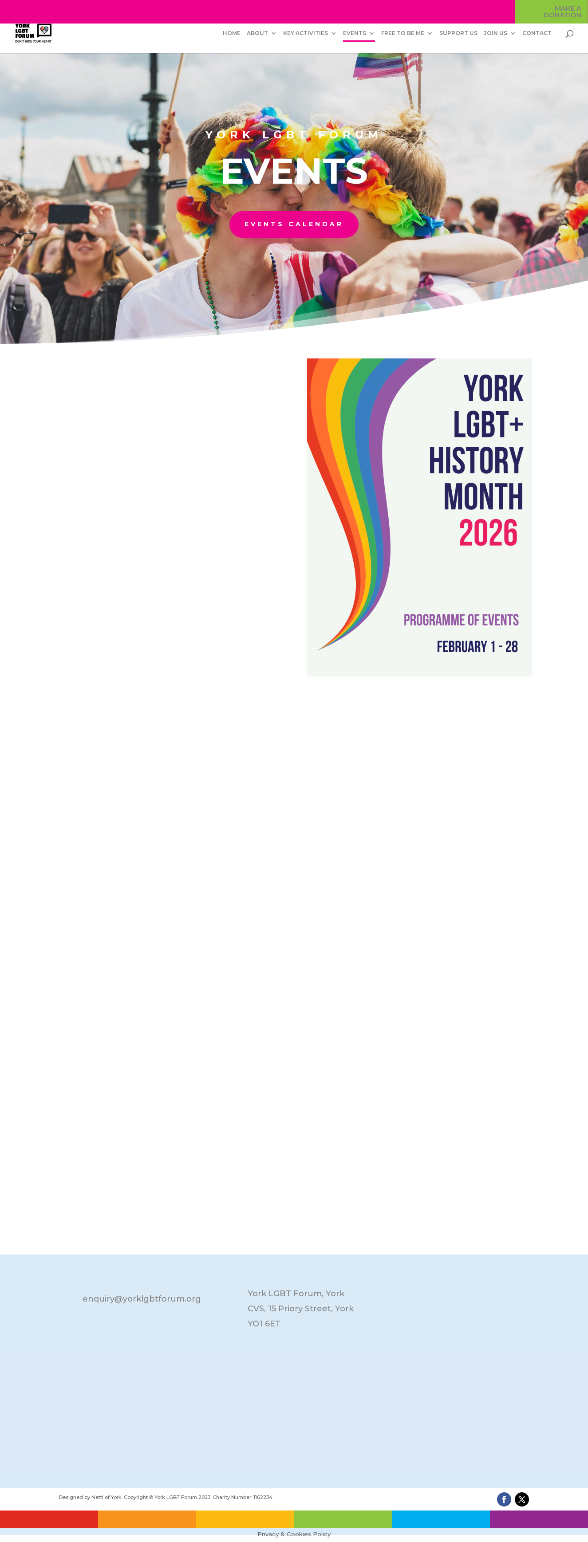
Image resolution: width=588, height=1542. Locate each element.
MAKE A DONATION (562, 12)
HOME (232, 33)
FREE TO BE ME (402, 33)
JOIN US (495, 33)
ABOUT (257, 33)
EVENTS (354, 33)
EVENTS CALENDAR (294, 224)
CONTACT (537, 33)
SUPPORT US (458, 33)
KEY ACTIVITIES (305, 33)
